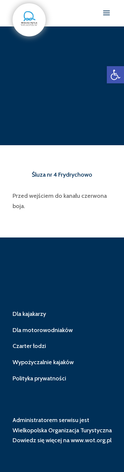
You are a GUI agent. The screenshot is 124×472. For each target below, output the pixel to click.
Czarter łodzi (29, 346)
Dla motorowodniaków (43, 330)
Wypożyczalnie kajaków (43, 362)
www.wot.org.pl (91, 440)
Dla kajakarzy (29, 314)
